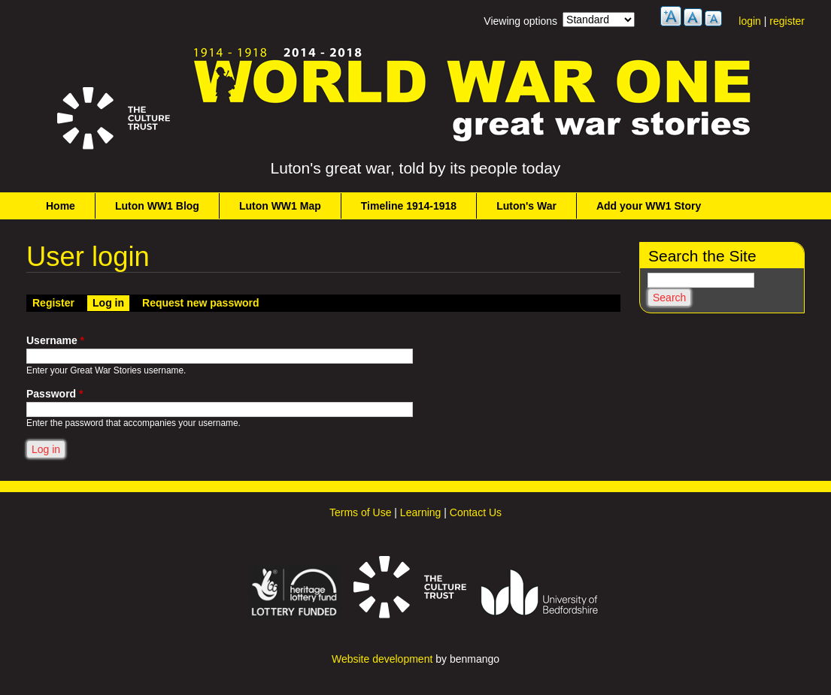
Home (60, 206)
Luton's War (526, 206)
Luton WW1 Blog (157, 206)
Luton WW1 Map (280, 206)
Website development (382, 659)
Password (54, 394)
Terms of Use (360, 512)
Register (53, 303)
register (787, 21)
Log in (111, 302)
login (749, 21)
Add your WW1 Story (648, 206)
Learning (420, 512)
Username (55, 340)
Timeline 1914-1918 (408, 206)
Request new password (200, 303)
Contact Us (476, 512)
